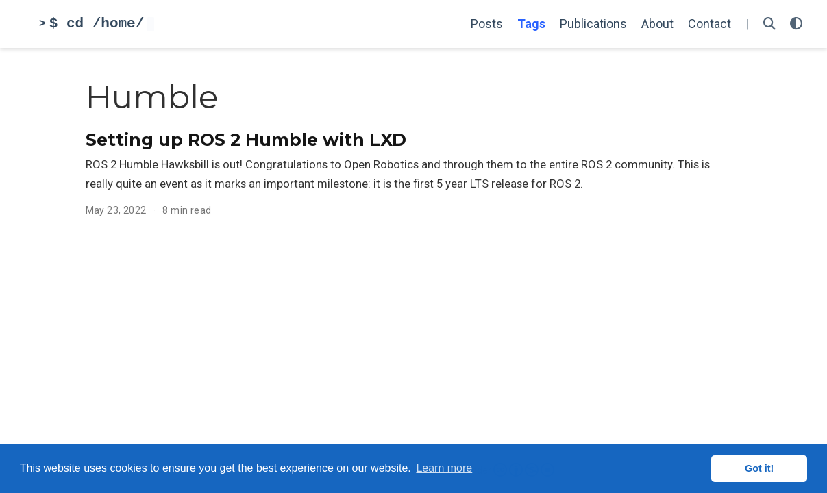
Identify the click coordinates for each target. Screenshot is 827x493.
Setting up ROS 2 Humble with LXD (246, 139)
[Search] (769, 24)
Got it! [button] (759, 468)
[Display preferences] (796, 24)
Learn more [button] (444, 468)
